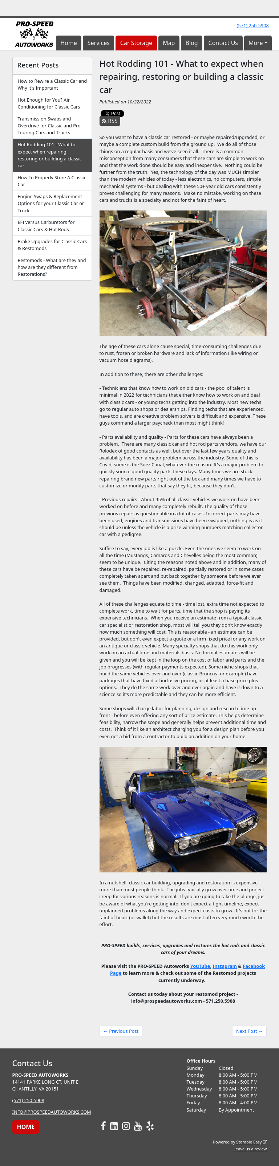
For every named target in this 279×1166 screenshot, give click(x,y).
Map (169, 43)
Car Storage (136, 43)
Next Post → (249, 1031)
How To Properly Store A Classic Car (51, 181)
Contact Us (223, 43)
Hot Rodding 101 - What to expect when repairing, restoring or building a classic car (49, 155)
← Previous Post (120, 1031)
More (255, 43)
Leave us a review (250, 1148)
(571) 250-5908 (252, 25)
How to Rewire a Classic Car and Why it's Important (52, 84)
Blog (191, 43)
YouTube (200, 966)
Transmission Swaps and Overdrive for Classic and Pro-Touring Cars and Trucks (49, 125)
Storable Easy (251, 1142)
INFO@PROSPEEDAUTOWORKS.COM (51, 1112)
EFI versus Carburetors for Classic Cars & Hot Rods (45, 225)
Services (99, 43)
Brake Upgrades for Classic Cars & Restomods (52, 244)
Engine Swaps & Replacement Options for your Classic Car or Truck (50, 203)
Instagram (225, 966)
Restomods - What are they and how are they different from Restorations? (51, 267)
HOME (26, 1127)
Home (68, 43)
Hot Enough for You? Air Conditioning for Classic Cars (48, 103)
